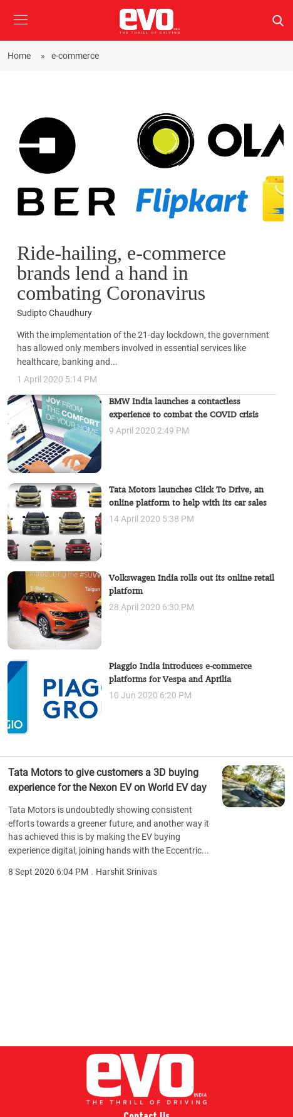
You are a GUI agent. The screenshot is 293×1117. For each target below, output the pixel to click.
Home (21, 56)
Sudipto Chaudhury (54, 313)
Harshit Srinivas (126, 872)
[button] (20, 29)
